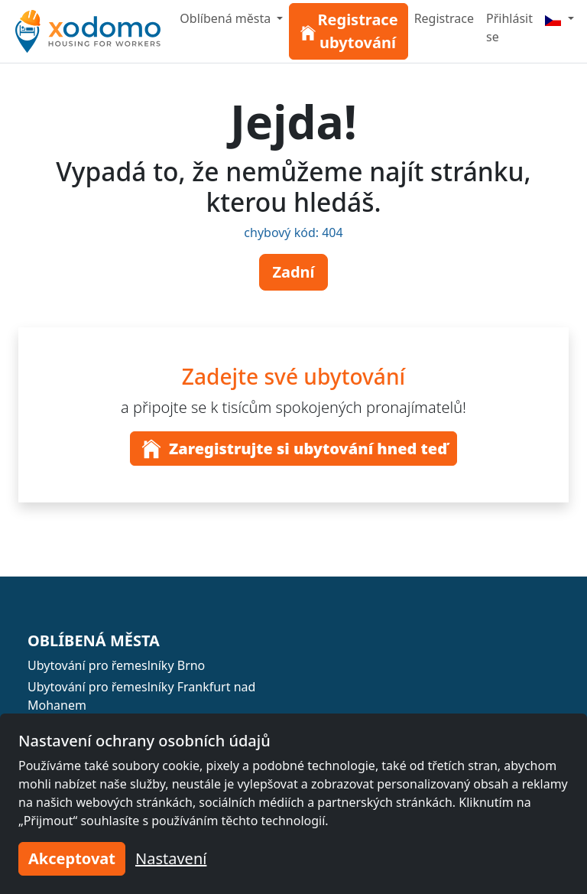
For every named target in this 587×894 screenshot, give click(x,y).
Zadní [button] (293, 272)
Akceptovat (71, 858)
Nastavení (170, 858)
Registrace (444, 18)
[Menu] (559, 18)
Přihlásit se (509, 27)
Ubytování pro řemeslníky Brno (116, 665)
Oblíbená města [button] (227, 18)
